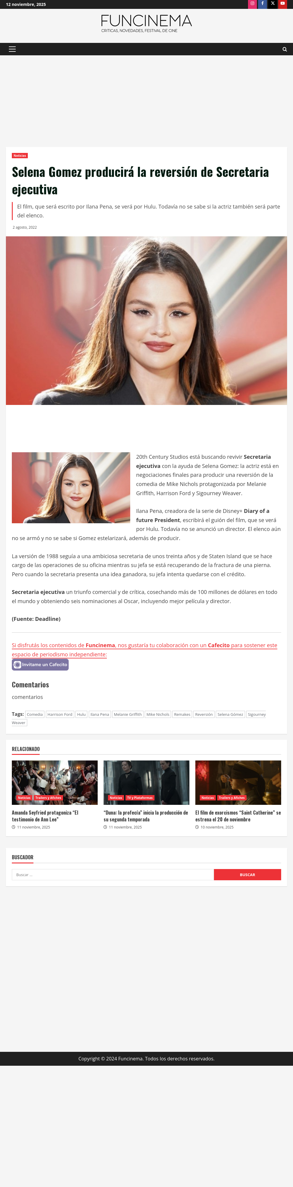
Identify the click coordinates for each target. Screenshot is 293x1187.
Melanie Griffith (128, 714)
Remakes (182, 714)
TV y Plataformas (140, 798)
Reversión (204, 714)
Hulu (81, 714)
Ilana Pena (100, 714)
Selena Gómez (230, 714)
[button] (12, 49)
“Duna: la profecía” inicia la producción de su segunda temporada (146, 816)
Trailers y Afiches (48, 798)
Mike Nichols (157, 714)
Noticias (20, 156)
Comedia (35, 714)
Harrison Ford (60, 714)
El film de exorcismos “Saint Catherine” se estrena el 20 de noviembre (238, 816)
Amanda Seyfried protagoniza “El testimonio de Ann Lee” (45, 816)
